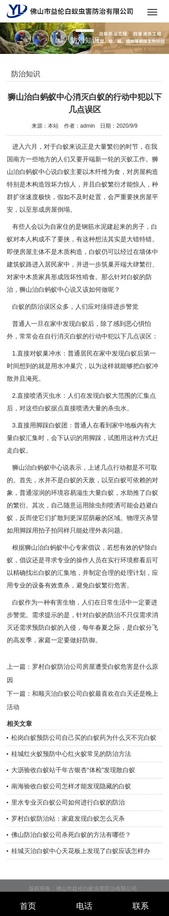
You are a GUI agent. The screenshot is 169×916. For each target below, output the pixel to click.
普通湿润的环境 (41, 492)
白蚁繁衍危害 (108, 585)
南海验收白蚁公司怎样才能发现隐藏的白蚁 (71, 786)
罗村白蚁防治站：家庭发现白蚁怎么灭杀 (68, 818)
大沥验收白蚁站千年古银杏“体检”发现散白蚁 (73, 770)
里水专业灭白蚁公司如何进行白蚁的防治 (68, 802)
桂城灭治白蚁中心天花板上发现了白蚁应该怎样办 (80, 850)
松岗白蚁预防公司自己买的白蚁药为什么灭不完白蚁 (83, 737)
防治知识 (25, 74)
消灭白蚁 (69, 336)
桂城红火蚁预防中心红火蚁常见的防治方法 (71, 753)
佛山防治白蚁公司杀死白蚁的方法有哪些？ (71, 834)
